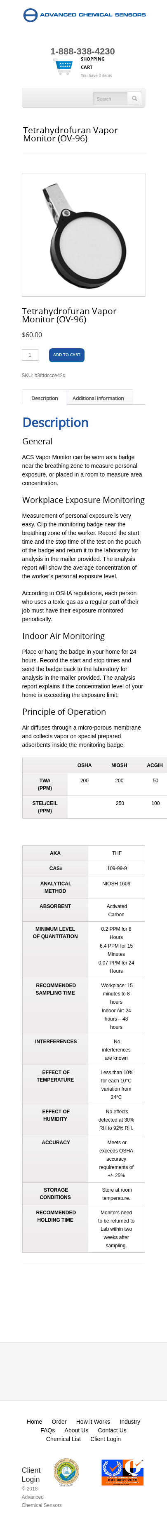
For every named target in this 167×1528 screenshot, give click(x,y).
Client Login (105, 1439)
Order (59, 1421)
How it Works (93, 1421)
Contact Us (112, 1430)
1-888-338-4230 (82, 51)
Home (34, 1421)
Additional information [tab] (98, 398)
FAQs (47, 1430)
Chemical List (63, 1439)
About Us (77, 1430)
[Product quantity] (30, 355)
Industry (130, 1421)
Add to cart (66, 354)
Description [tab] (44, 398)
